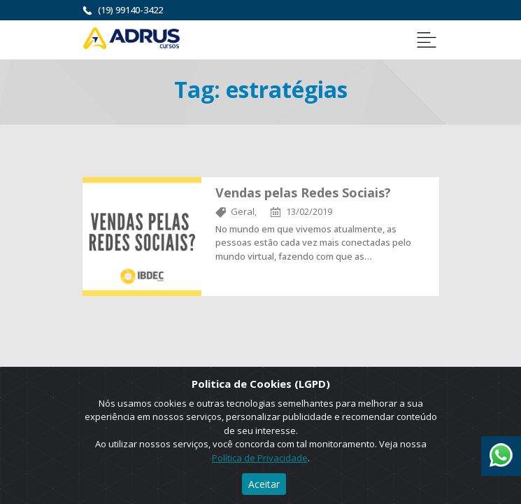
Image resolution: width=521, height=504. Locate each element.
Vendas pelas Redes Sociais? (303, 192)
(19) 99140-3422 (130, 10)
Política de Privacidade (260, 457)
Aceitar (264, 484)
